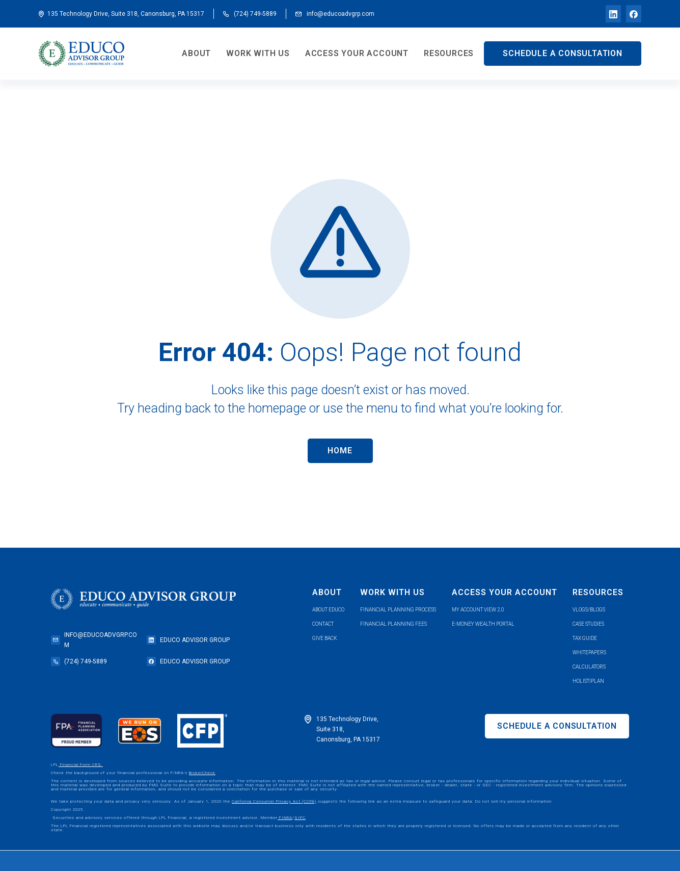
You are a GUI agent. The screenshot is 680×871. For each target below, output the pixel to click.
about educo (328, 609)
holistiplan (588, 681)
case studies (588, 624)
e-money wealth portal (483, 624)
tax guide (585, 638)
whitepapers (589, 652)
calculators (589, 667)
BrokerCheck (202, 773)
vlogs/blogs (589, 609)
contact (323, 624)
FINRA (285, 817)
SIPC (300, 817)
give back (324, 638)
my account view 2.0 (478, 609)
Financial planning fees (393, 624)
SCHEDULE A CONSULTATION (562, 53)
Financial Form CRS (81, 764)
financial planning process (398, 609)
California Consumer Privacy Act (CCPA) (274, 801)
